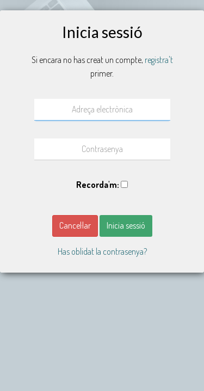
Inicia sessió (126, 225)
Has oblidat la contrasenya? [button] (102, 251)
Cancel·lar (75, 225)
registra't (159, 59)
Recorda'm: (97, 184)
